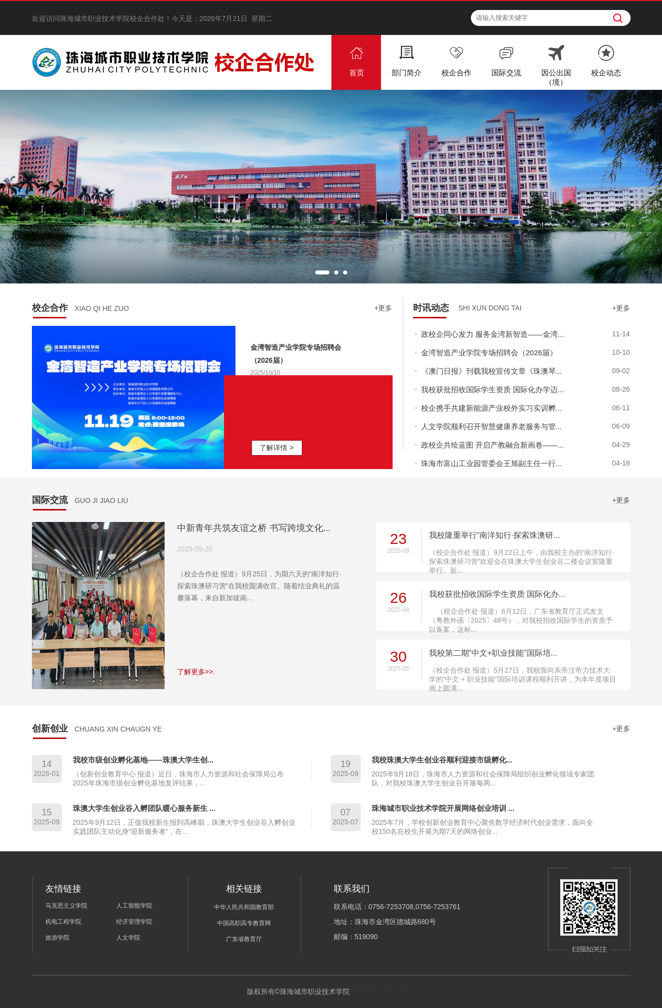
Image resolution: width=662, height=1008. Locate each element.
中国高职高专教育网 (244, 923)
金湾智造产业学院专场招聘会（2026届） (489, 352)
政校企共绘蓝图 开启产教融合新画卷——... (492, 445)
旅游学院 (57, 937)
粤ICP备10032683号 (384, 992)
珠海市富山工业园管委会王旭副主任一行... (491, 463)
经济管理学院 (134, 921)
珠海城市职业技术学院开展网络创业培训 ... (443, 808)
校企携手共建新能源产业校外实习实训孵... (491, 408)
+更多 (383, 308)
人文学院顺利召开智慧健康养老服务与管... (491, 426)
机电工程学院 (63, 921)
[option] (331, 186)
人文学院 (128, 937)
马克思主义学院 (66, 905)
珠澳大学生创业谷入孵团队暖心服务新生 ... (144, 808)
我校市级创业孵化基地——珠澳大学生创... (143, 760)
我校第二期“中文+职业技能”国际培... (493, 653)
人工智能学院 (134, 905)
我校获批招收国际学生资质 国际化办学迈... (492, 389)
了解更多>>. (196, 672)
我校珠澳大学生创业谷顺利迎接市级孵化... (442, 760)
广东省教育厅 (244, 939)
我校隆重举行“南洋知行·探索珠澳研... (494, 535)
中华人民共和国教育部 (244, 907)
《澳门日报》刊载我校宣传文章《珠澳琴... (491, 371)
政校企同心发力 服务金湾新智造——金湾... (492, 334)
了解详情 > (276, 448)
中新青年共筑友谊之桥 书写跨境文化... (254, 528)
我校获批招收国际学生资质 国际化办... (497, 594)
